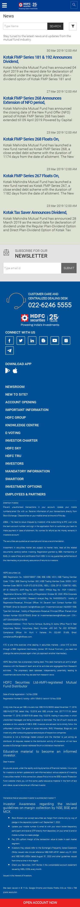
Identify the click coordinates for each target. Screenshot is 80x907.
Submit (69, 268)
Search (55, 26)
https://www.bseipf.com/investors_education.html (24, 789)
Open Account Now (40, 903)
